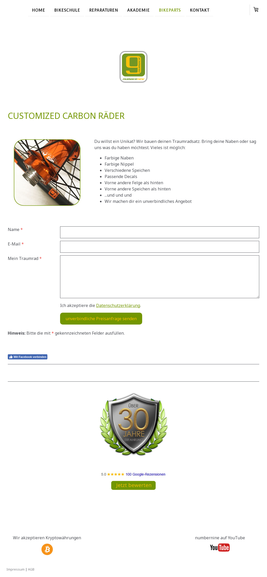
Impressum (15, 569)
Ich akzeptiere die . (100, 305)
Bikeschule (67, 9)
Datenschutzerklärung (118, 305)
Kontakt (199, 9)
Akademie (138, 9)
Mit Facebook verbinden (27, 357)
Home (38, 9)
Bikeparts (170, 9)
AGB (31, 569)
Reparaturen (103, 9)
